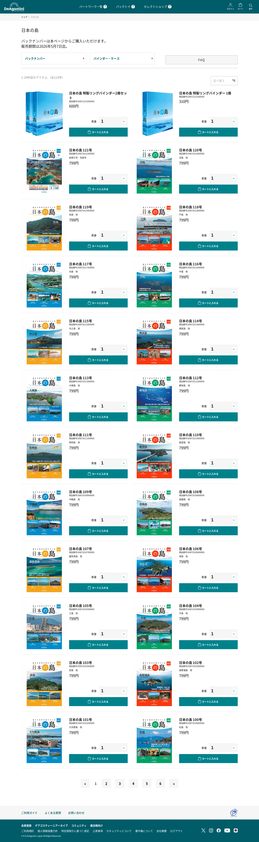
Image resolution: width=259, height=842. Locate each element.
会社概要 (162, 831)
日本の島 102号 (190, 662)
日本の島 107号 (80, 548)
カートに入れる (100, 132)
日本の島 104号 (190, 605)
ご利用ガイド (29, 813)
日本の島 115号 (80, 320)
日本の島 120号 (190, 150)
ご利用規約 (27, 831)
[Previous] (85, 783)
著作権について (144, 831)
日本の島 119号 (80, 207)
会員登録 (26, 825)
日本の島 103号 (80, 662)
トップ (24, 17)
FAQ (201, 59)
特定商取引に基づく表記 (75, 831)
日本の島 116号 (190, 264)
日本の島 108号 (190, 491)
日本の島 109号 (80, 491)
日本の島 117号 (80, 264)
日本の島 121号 (80, 150)
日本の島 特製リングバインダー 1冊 (205, 93)
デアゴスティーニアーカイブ (51, 825)
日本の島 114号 (190, 320)
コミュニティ (79, 825)
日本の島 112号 (190, 377)
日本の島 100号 (190, 719)
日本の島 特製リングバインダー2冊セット (98, 95)
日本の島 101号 (80, 719)
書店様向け (96, 825)
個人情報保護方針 (48, 831)
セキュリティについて (119, 831)
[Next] (173, 783)
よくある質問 (53, 813)
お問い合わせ (76, 813)
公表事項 (98, 831)
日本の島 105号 (80, 605)
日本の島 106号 (190, 548)
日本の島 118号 (190, 207)
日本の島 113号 (80, 377)
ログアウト (176, 831)
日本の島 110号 (190, 434)
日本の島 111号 (80, 434)
